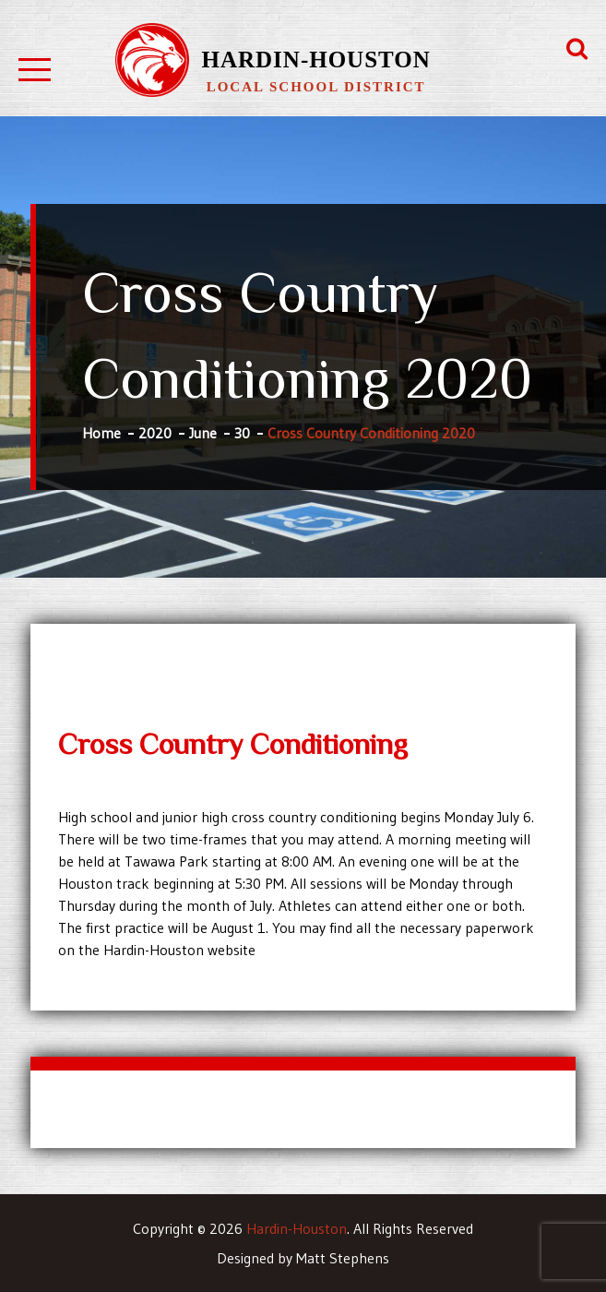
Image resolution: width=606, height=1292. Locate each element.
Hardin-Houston (316, 59)
